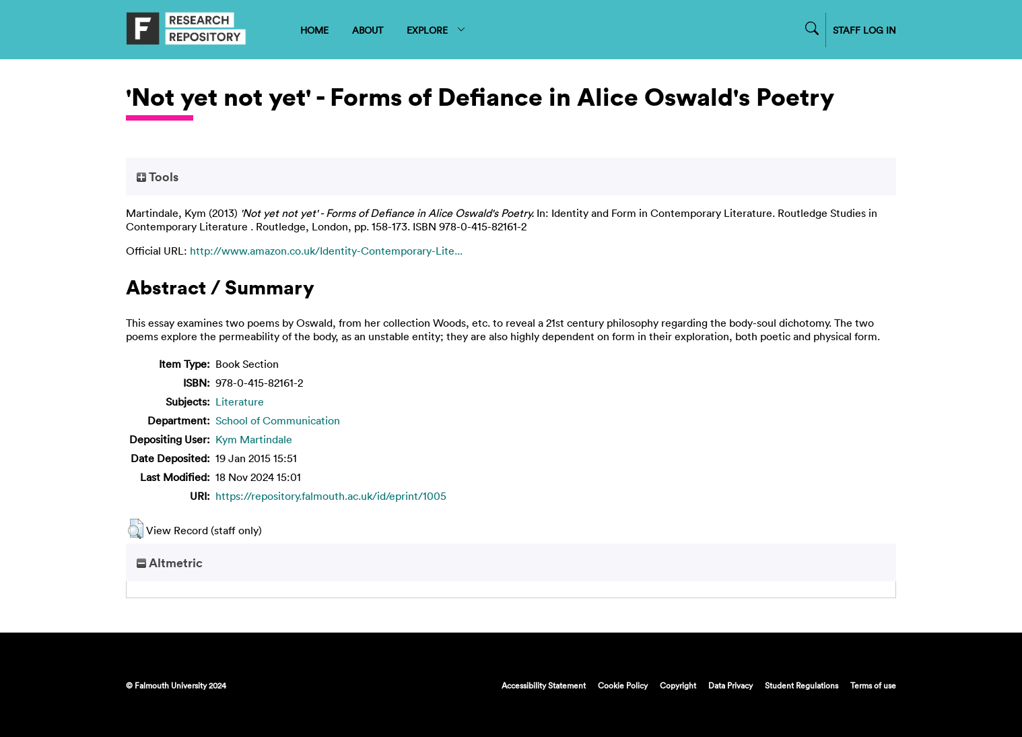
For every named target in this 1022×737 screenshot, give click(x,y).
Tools (157, 176)
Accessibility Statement (544, 685)
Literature (239, 401)
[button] (135, 529)
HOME (314, 30)
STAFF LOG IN (864, 30)
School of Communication (277, 420)
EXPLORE (437, 30)
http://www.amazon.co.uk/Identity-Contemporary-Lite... (326, 250)
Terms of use (873, 685)
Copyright (678, 685)
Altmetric (170, 562)
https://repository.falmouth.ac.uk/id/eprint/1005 (330, 496)
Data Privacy (730, 685)
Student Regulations (801, 685)
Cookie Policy (623, 685)
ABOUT (367, 30)
